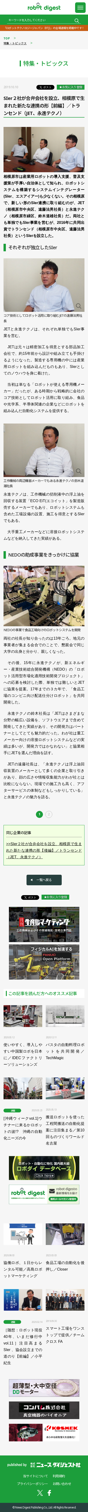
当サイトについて (35, 1476)
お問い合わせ (62, 1483)
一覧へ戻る (44, 880)
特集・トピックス (15, 43)
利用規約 (59, 1476)
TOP (7, 38)
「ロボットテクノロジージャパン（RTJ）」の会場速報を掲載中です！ (44, 28)
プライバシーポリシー (32, 1483)
